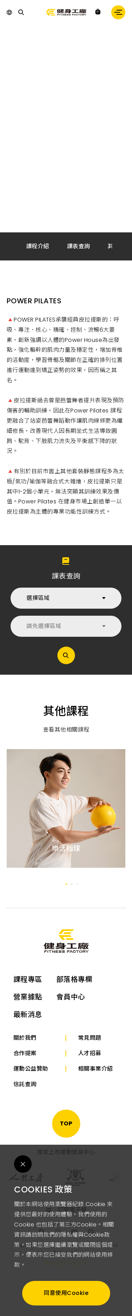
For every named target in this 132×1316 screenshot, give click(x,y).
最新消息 (27, 1014)
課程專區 (27, 979)
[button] (116, 246)
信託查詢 (25, 1084)
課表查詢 (78, 246)
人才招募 (89, 1053)
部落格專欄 (74, 979)
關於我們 (25, 1038)
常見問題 (89, 1038)
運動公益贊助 (30, 1069)
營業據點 (27, 997)
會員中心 (70, 997)
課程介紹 (37, 246)
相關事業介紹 (95, 1069)
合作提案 (25, 1053)
